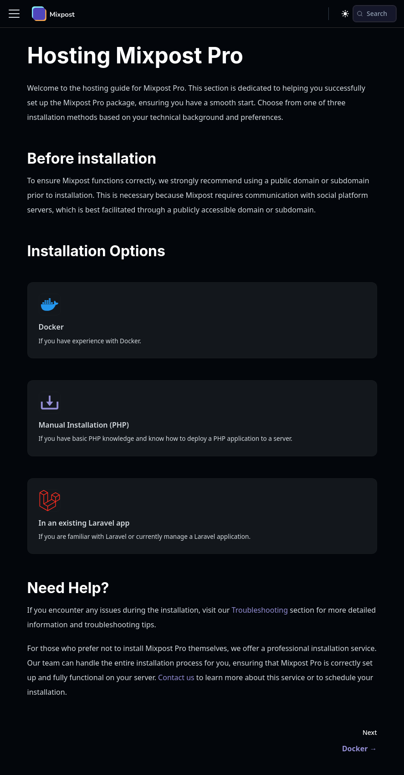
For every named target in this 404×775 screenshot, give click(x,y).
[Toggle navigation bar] (14, 14)
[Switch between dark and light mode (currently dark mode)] (345, 13)
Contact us (176, 677)
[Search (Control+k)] (375, 13)
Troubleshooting (260, 610)
